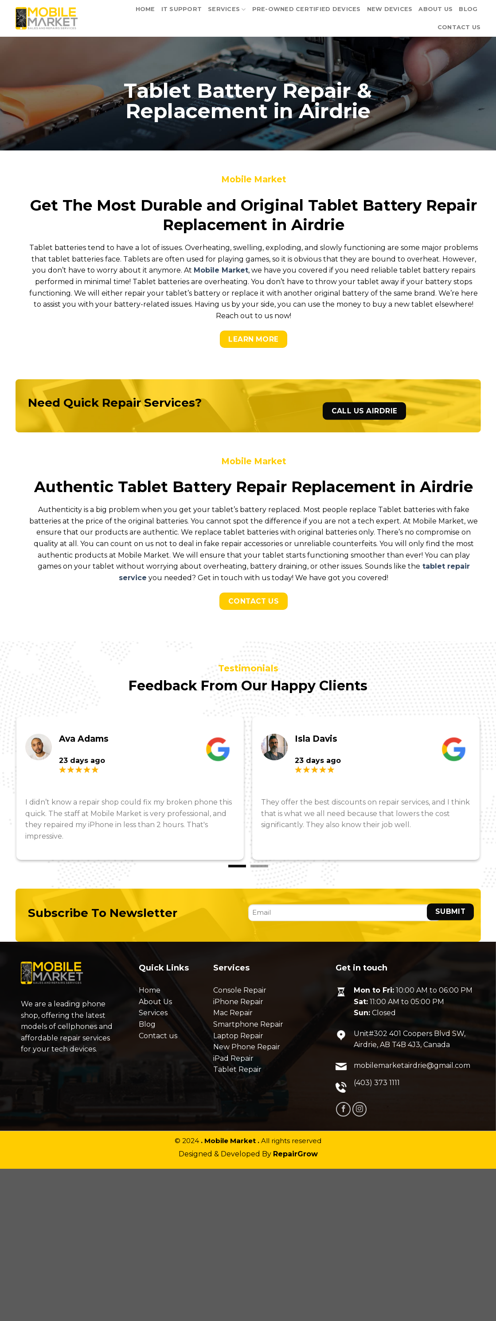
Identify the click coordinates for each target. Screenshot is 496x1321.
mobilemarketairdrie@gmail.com (412, 1065)
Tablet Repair (237, 1069)
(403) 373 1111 (377, 1082)
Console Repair (239, 990)
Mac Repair (233, 1013)
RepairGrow (295, 1154)
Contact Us (459, 27)
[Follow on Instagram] (359, 1109)
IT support (181, 9)
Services (227, 9)
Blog (468, 9)
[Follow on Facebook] (343, 1109)
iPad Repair (233, 1058)
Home (145, 9)
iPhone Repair (238, 1001)
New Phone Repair (246, 1047)
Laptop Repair (238, 1036)
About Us (435, 9)
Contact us (158, 1036)
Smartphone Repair (248, 1024)
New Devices (390, 9)
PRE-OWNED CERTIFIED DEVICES (306, 9)
